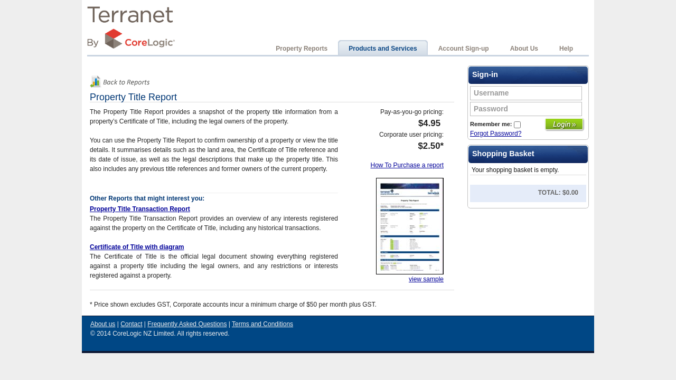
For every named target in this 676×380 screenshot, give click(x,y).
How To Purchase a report (407, 165)
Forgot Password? (495, 133)
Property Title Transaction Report (140, 209)
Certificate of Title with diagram (137, 247)
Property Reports (301, 48)
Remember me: (495, 124)
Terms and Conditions (262, 324)
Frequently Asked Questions (187, 324)
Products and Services (383, 48)
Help (566, 48)
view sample (426, 279)
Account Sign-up (463, 48)
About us (102, 324)
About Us (524, 48)
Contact (131, 324)
